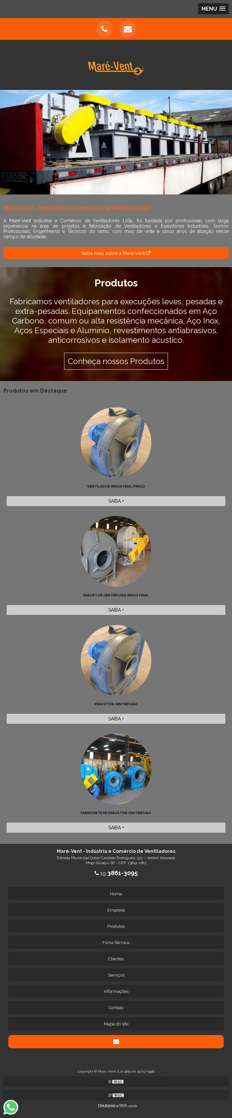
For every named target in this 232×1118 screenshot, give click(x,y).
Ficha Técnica (116, 942)
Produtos (116, 926)
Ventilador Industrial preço (116, 486)
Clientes (116, 958)
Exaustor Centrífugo (116, 704)
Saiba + (116, 501)
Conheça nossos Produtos (116, 361)
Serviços (116, 975)
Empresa (116, 910)
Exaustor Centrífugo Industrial (116, 595)
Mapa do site (116, 1023)
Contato (116, 1007)
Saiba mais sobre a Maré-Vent (116, 253)
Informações (116, 991)
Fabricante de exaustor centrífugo (116, 813)
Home (116, 893)
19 (116, 873)
